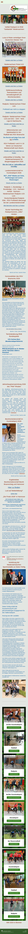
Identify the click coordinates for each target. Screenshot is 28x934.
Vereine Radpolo (14, 774)
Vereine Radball (14, 750)
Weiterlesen (13, 412)
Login (26, 930)
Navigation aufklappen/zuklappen (14, 2)
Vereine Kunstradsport (14, 727)
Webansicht (25, 931)
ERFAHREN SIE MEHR (14, 869)
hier (11, 139)
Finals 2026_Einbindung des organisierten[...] (15, 558)
